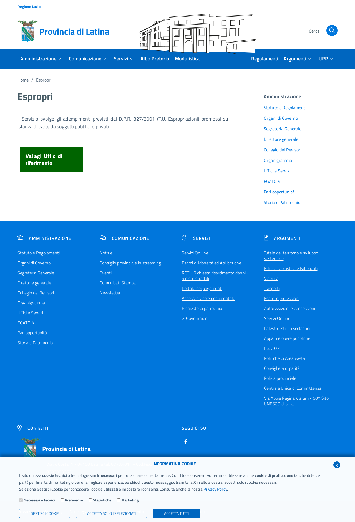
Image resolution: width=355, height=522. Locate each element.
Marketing (130, 500)
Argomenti (282, 238)
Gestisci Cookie (45, 513)
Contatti (32, 428)
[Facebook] (185, 441)
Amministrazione (44, 238)
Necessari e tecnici (39, 500)
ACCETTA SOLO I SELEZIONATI (111, 513)
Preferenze (74, 500)
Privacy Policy (215, 489)
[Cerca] (322, 31)
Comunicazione (124, 238)
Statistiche (102, 500)
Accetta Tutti (176, 513)
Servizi (196, 238)
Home (23, 80)
